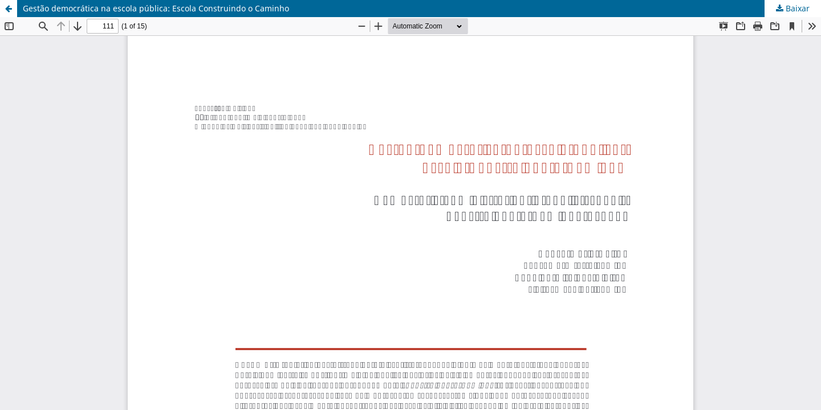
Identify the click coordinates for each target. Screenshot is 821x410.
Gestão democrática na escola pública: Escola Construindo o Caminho (156, 8)
